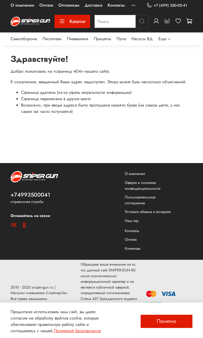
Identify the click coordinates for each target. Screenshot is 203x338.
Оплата (46, 5)
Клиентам (132, 248)
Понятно (166, 321)
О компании (22, 5)
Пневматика (77, 39)
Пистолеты (52, 39)
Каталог (72, 21)
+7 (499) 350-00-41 (166, 5)
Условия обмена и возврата (148, 211)
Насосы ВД (142, 39)
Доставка (93, 5)
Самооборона (24, 39)
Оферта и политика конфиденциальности (142, 185)
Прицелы (102, 39)
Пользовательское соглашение (140, 200)
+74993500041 (30, 195)
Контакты (116, 5)
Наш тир (132, 220)
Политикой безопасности (77, 331)
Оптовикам (68, 5)
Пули (121, 39)
